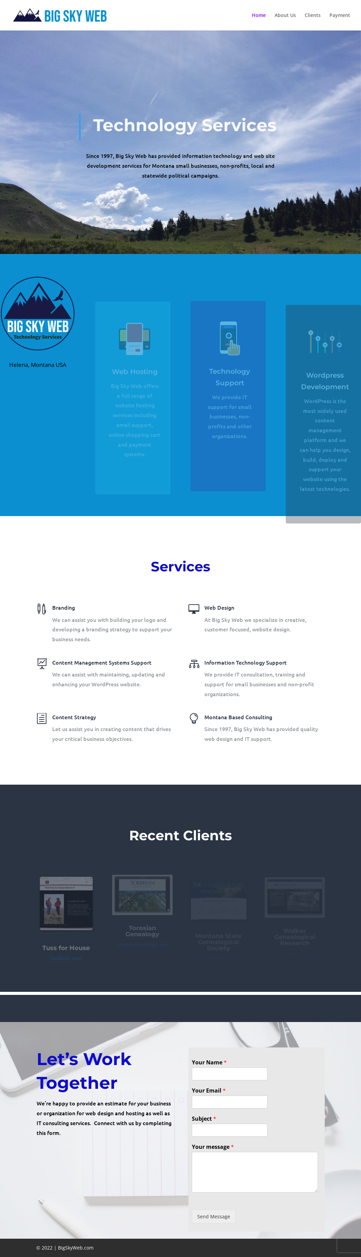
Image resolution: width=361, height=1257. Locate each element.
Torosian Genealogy (142, 933)
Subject (204, 1118)
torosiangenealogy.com (142, 947)
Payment (339, 15)
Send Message (213, 1216)
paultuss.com (66, 962)
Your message (213, 1147)
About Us (285, 15)
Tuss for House (66, 952)
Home (259, 15)
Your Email (209, 1090)
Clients (313, 15)
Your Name (209, 1062)
